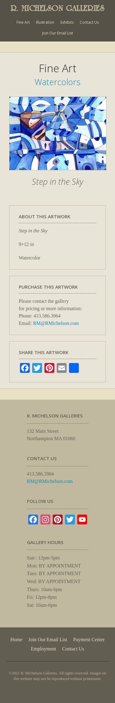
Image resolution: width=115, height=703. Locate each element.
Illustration (45, 22)
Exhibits (67, 22)
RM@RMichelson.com (56, 323)
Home (16, 639)
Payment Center (89, 639)
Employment (43, 648)
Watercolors (57, 82)
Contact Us (89, 22)
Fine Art (23, 22)
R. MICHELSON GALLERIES (58, 8)
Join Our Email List (57, 33)
